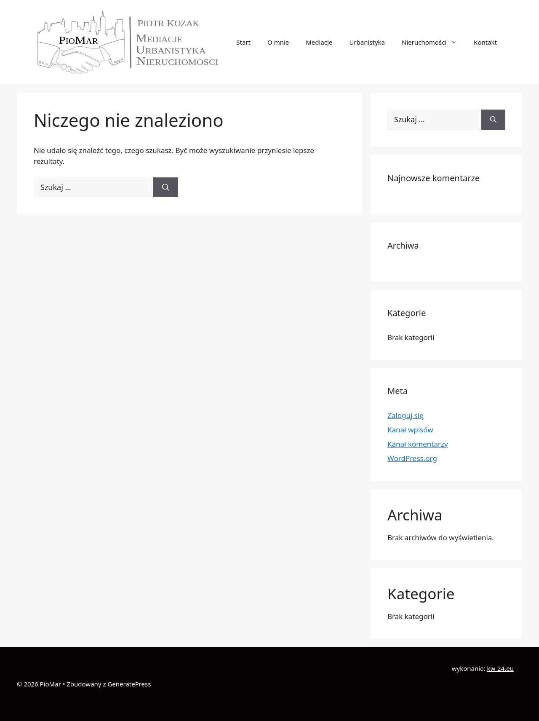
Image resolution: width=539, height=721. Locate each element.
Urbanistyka (367, 42)
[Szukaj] (165, 187)
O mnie (278, 42)
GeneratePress (129, 684)
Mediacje (319, 42)
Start (243, 42)
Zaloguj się (405, 415)
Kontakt (485, 42)
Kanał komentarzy (417, 444)
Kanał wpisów (410, 429)
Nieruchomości (433, 42)
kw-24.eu (500, 668)
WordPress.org (412, 458)
